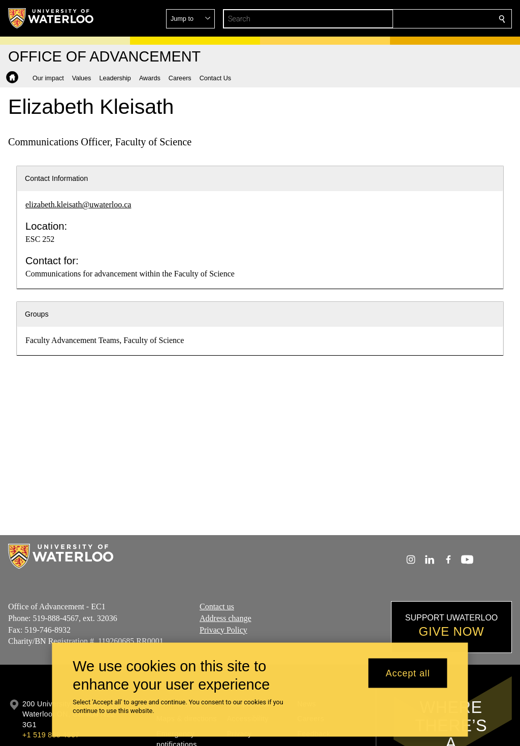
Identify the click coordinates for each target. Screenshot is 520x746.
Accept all (408, 673)
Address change (225, 618)
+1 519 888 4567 (50, 735)
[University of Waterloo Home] (51, 18)
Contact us (217, 606)
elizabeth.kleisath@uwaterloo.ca (78, 204)
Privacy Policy (223, 630)
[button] (428, 19)
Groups (37, 314)
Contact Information (56, 178)
